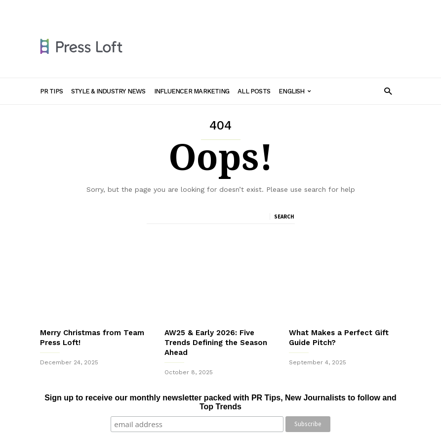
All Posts (278, 8)
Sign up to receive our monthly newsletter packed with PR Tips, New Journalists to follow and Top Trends (220, 402)
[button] (387, 90)
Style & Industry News (151, 8)
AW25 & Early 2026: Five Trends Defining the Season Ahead (215, 342)
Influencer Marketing (224, 8)
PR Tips (98, 8)
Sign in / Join (59, 8)
